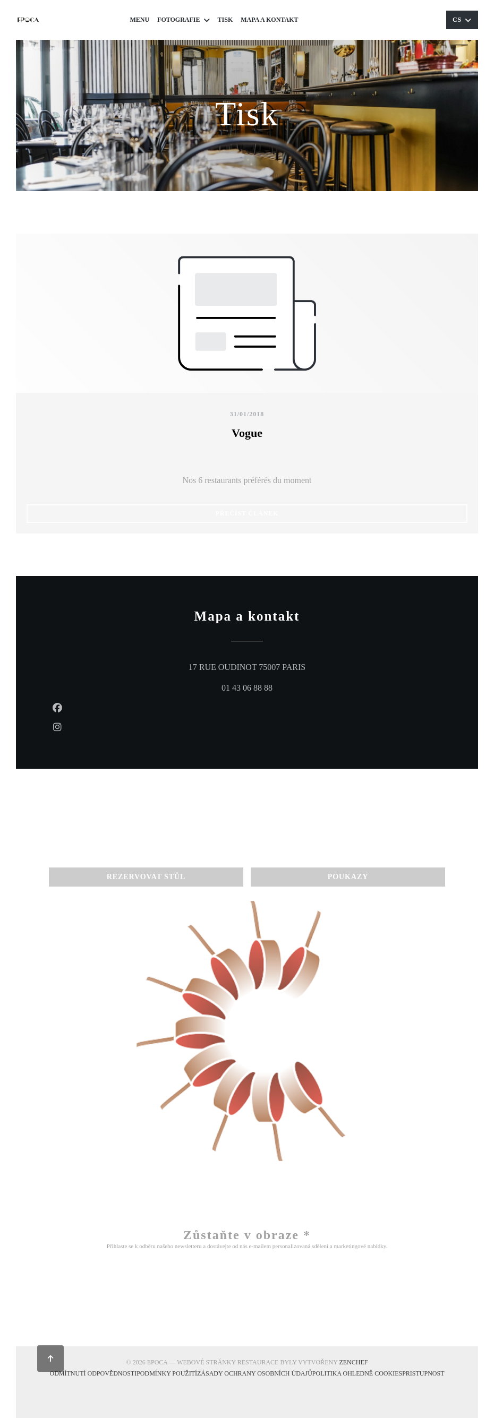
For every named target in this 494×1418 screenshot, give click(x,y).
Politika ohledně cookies (357, 1372)
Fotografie (183, 20)
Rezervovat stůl (346, 19)
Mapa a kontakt (269, 19)
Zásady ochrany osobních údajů (254, 1372)
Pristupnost (423, 1372)
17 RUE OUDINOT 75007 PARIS (293, 665)
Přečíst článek (302, 513)
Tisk (225, 19)
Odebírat (247, 1293)
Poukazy (417, 19)
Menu (139, 19)
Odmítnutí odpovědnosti (93, 1372)
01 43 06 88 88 (247, 687)
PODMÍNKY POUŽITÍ (167, 1372)
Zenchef (353, 1362)
